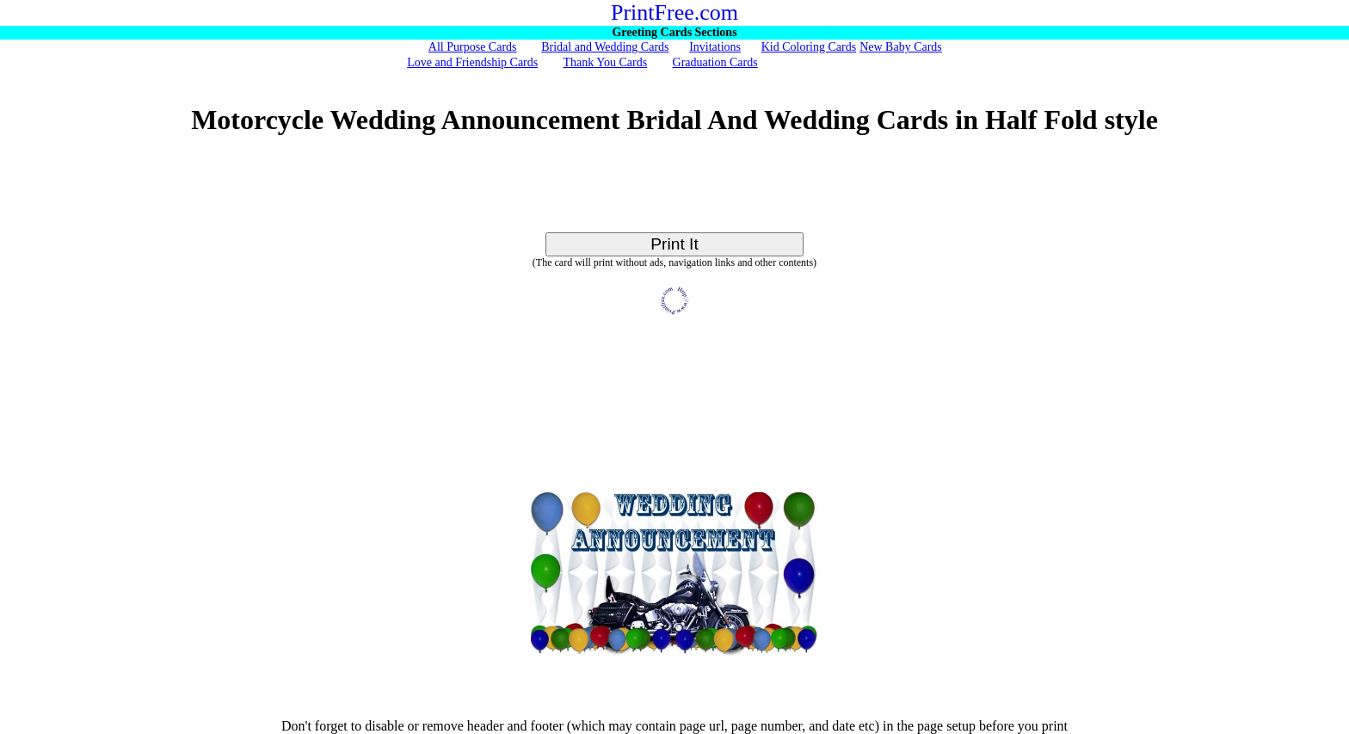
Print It (674, 244)
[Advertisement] (674, 193)
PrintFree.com (674, 12)
